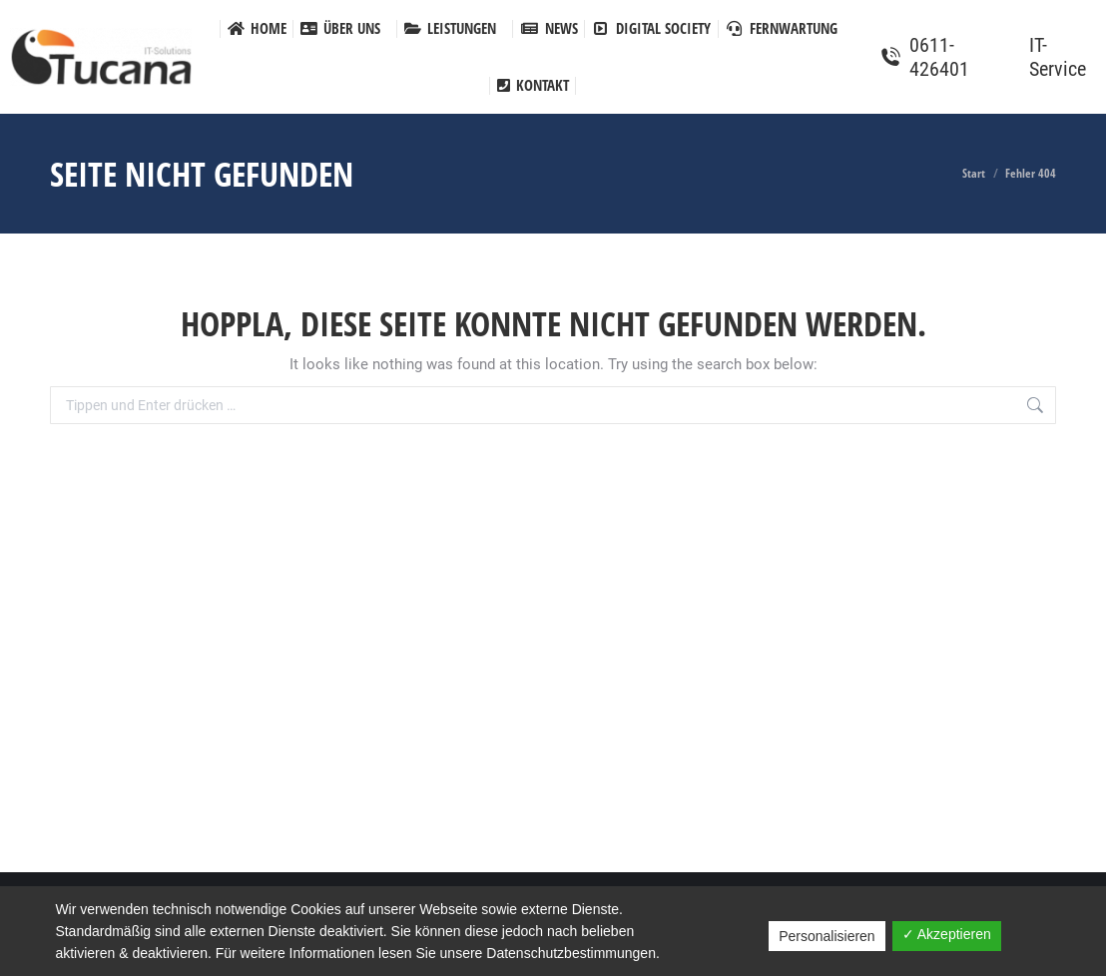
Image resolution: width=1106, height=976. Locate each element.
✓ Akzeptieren (946, 934)
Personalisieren (827, 936)
